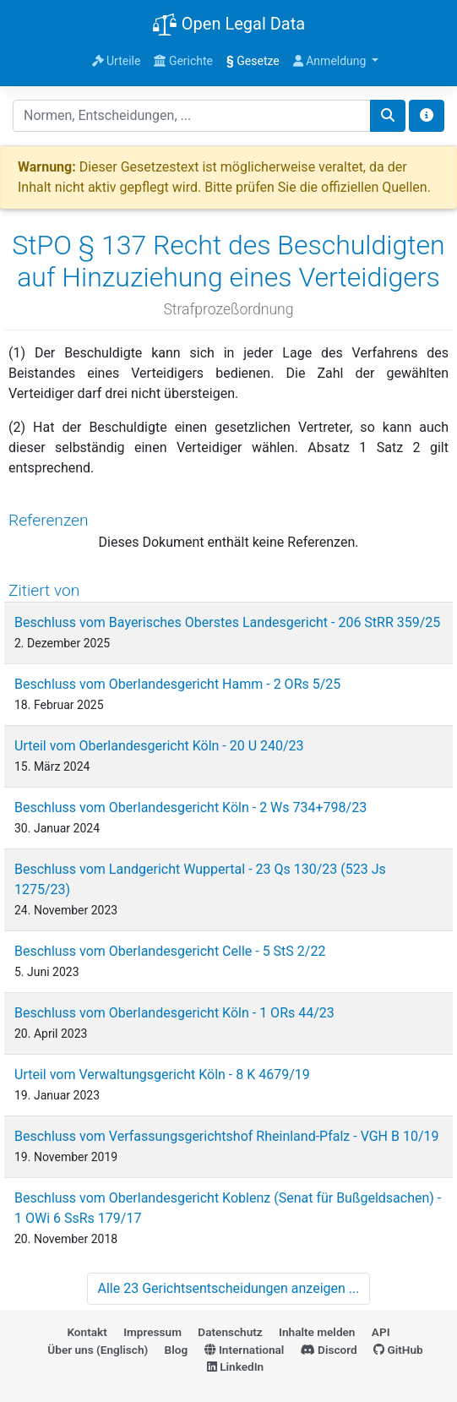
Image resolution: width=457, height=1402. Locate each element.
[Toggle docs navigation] (426, 116)
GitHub (398, 1349)
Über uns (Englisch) (97, 1349)
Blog (176, 1349)
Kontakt (86, 1332)
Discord (329, 1349)
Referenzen (48, 520)
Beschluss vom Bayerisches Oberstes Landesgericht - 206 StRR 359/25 (227, 622)
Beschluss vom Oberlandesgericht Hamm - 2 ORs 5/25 (177, 684)
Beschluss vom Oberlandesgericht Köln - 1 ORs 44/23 (174, 1013)
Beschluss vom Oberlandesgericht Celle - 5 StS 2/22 (169, 951)
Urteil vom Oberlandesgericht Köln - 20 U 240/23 (159, 746)
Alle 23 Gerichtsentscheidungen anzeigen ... (229, 1288)
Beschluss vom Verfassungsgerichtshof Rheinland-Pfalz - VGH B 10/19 (226, 1136)
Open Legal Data (228, 25)
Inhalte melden (317, 1332)
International (244, 1349)
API (381, 1332)
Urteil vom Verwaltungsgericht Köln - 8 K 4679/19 (162, 1075)
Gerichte (183, 61)
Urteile (116, 61)
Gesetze (253, 61)
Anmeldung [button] (331, 61)
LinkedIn (235, 1366)
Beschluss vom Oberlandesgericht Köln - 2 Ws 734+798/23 (190, 807)
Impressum (152, 1332)
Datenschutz (230, 1332)
